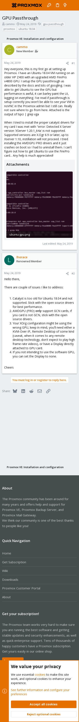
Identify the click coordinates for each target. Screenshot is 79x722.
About (6, 597)
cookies (40, 675)
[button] (6, 5)
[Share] (67, 63)
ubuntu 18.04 (27, 29)
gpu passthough (53, 24)
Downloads (10, 579)
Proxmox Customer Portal (21, 588)
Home (6, 553)
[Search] (73, 5)
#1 (73, 63)
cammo (10, 24)
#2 (73, 273)
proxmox (9, 29)
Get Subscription (14, 562)
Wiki (5, 571)
